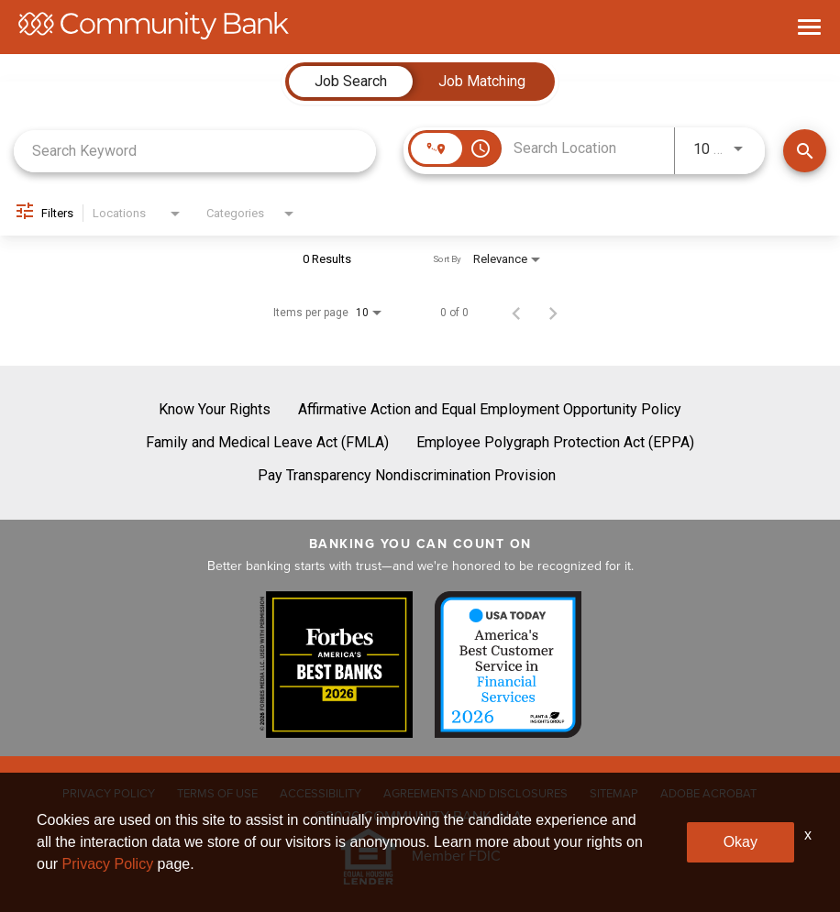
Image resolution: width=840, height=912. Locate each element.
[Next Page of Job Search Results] (553, 312)
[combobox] (195, 150)
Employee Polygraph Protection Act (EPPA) (555, 442)
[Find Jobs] (804, 150)
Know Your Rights (215, 409)
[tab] (351, 81)
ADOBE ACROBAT (708, 793)
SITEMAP (614, 793)
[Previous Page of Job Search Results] (516, 312)
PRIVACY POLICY (108, 793)
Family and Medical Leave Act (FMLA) (267, 442)
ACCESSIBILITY (320, 793)
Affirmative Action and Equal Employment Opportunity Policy (489, 409)
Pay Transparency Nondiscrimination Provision (407, 475)
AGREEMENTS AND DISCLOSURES (475, 793)
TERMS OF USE (217, 793)
